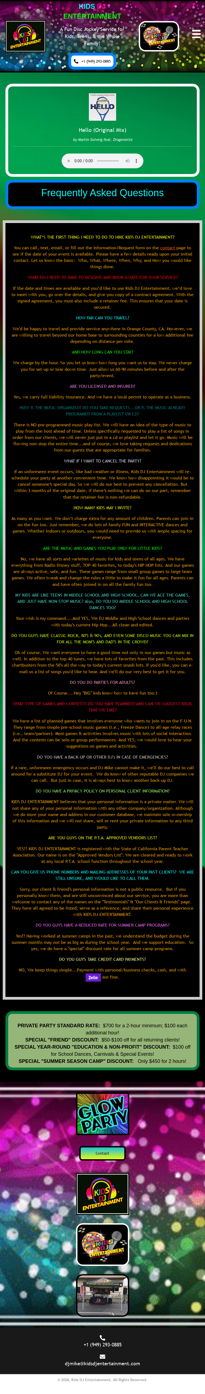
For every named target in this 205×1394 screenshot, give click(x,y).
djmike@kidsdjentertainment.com (102, 1363)
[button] (92, 61)
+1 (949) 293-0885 (103, 1344)
